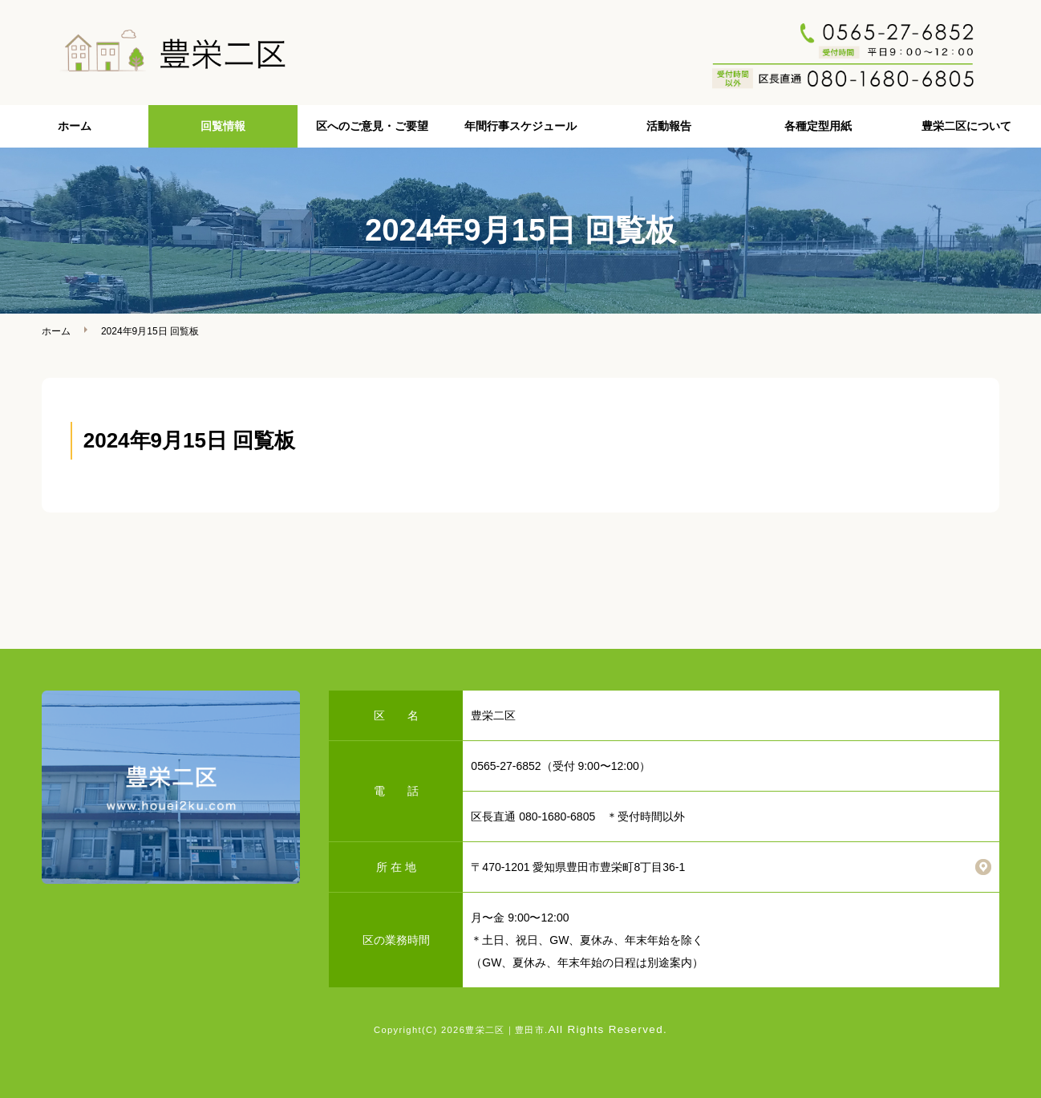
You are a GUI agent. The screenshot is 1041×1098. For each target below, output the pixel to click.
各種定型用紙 (818, 126)
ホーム (74, 126)
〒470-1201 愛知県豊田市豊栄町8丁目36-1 (578, 867)
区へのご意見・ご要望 (372, 126)
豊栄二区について (966, 126)
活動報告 (668, 126)
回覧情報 (223, 126)
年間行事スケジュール (520, 126)
